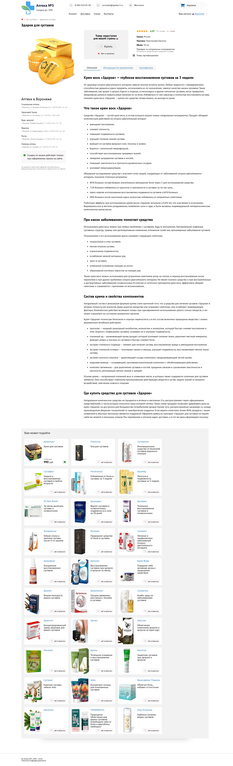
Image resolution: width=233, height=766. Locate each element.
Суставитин (143, 441)
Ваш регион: (194, 13)
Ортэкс (94, 620)
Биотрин (94, 530)
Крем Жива (143, 560)
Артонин (94, 560)
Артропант (49, 441)
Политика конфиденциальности (33, 760)
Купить (106, 46)
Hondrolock (96, 471)
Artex (93, 680)
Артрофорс (49, 560)
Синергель (142, 590)
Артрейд (141, 471)
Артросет (48, 620)
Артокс (94, 650)
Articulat (141, 620)
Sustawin (142, 530)
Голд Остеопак (144, 709)
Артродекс (95, 501)
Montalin (48, 650)
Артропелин (96, 590)
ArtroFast (141, 650)
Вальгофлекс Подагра (148, 680)
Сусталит (48, 680)
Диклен (48, 590)
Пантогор (95, 441)
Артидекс (142, 501)
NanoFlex (48, 709)
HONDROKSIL (97, 709)
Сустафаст (49, 471)
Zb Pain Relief (51, 501)
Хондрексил (50, 530)
